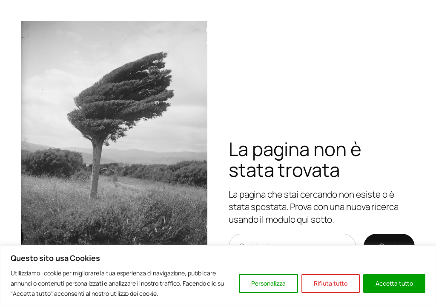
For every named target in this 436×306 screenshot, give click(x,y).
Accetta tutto (394, 283)
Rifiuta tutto (330, 283)
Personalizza (268, 283)
